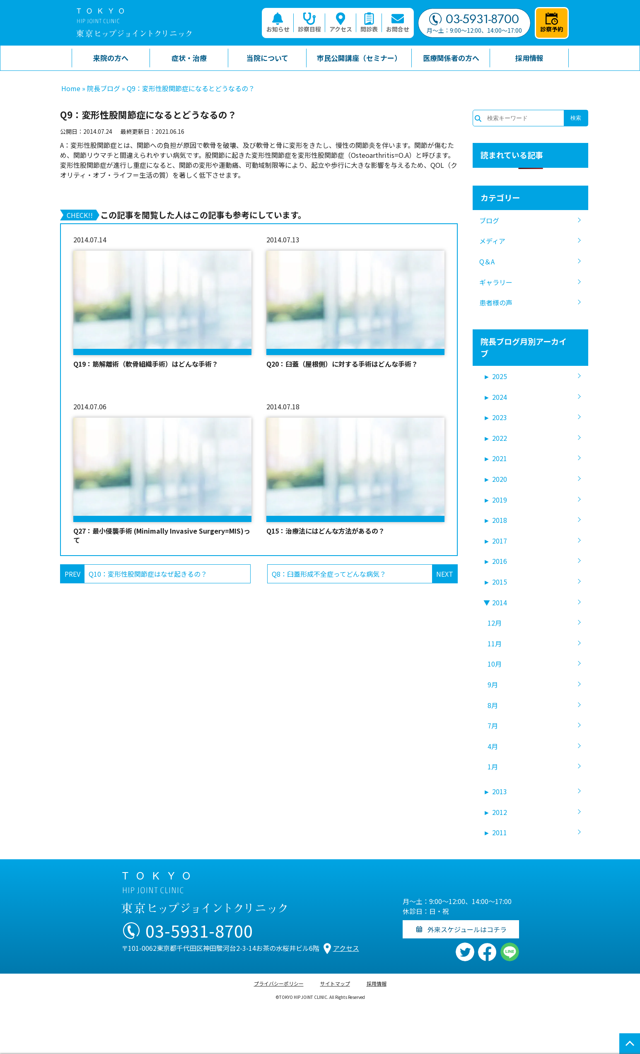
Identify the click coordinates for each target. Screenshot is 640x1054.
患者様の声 (495, 302)
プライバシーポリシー (279, 983)
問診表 (369, 22)
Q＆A (487, 261)
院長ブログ (103, 88)
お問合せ (397, 22)
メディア (492, 241)
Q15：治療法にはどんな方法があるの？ (325, 530)
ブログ (489, 220)
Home (70, 88)
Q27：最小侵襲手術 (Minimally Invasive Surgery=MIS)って (161, 535)
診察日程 (309, 22)
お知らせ (278, 22)
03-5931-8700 (474, 19)
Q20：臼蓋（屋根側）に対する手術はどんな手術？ (342, 363)
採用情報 (376, 983)
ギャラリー (495, 282)
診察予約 (551, 22)
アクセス (340, 22)
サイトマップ (335, 983)
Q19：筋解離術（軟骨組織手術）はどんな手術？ (145, 363)
